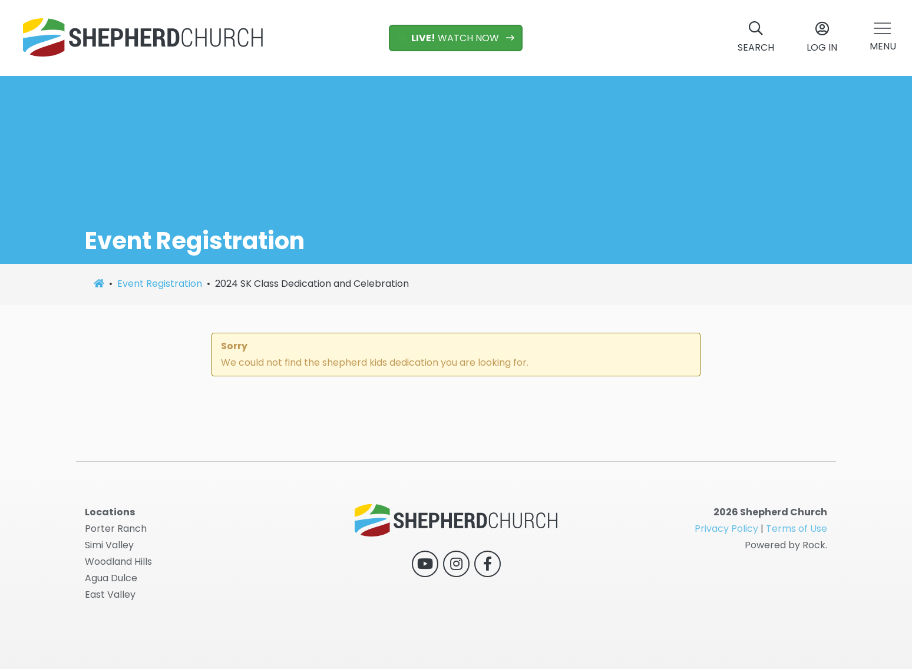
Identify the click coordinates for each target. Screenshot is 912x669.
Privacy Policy (726, 528)
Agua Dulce (111, 578)
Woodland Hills (118, 561)
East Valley (110, 594)
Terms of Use (796, 528)
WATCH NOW (449, 38)
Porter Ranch (116, 528)
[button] (883, 38)
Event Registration (159, 283)
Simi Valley (109, 545)
